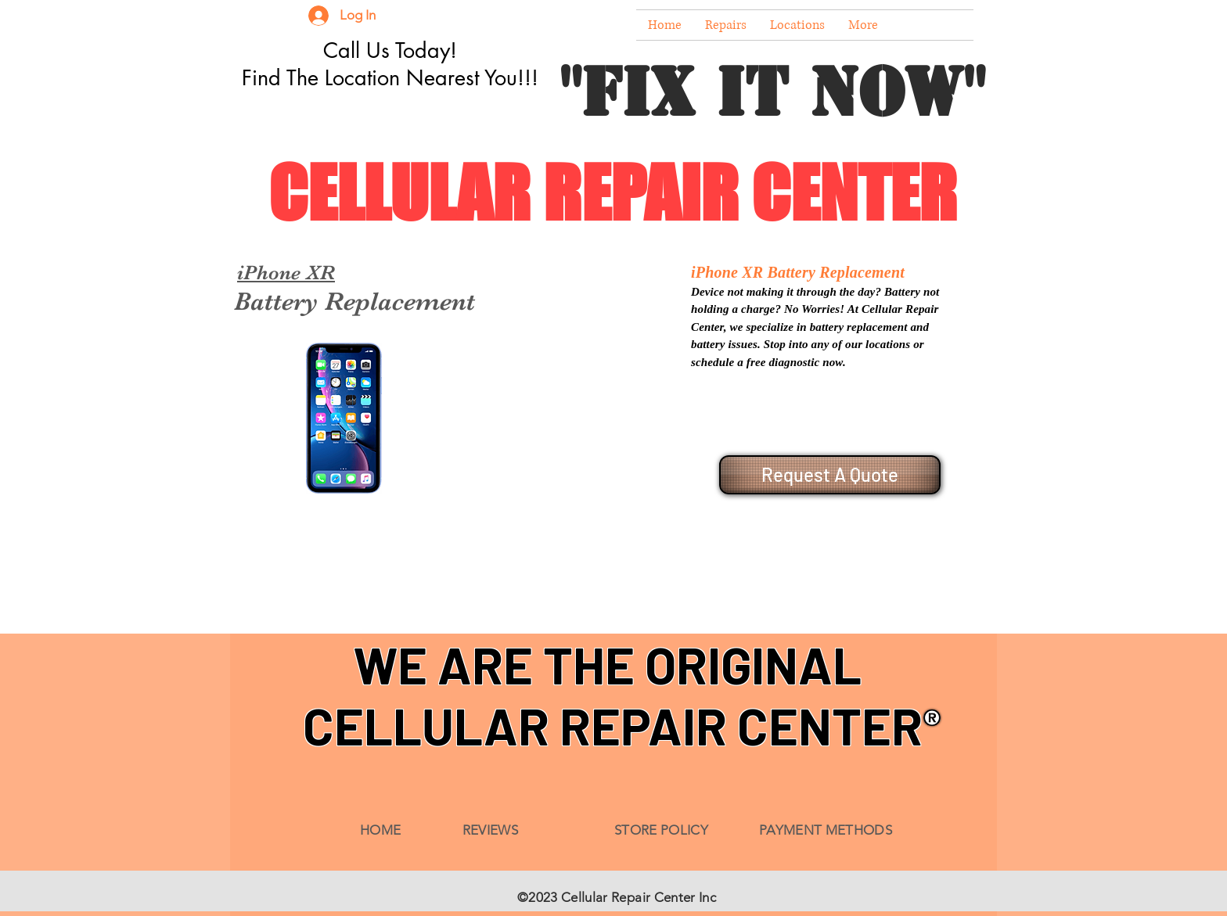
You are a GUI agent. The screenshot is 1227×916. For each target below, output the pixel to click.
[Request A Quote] (830, 474)
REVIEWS (490, 830)
